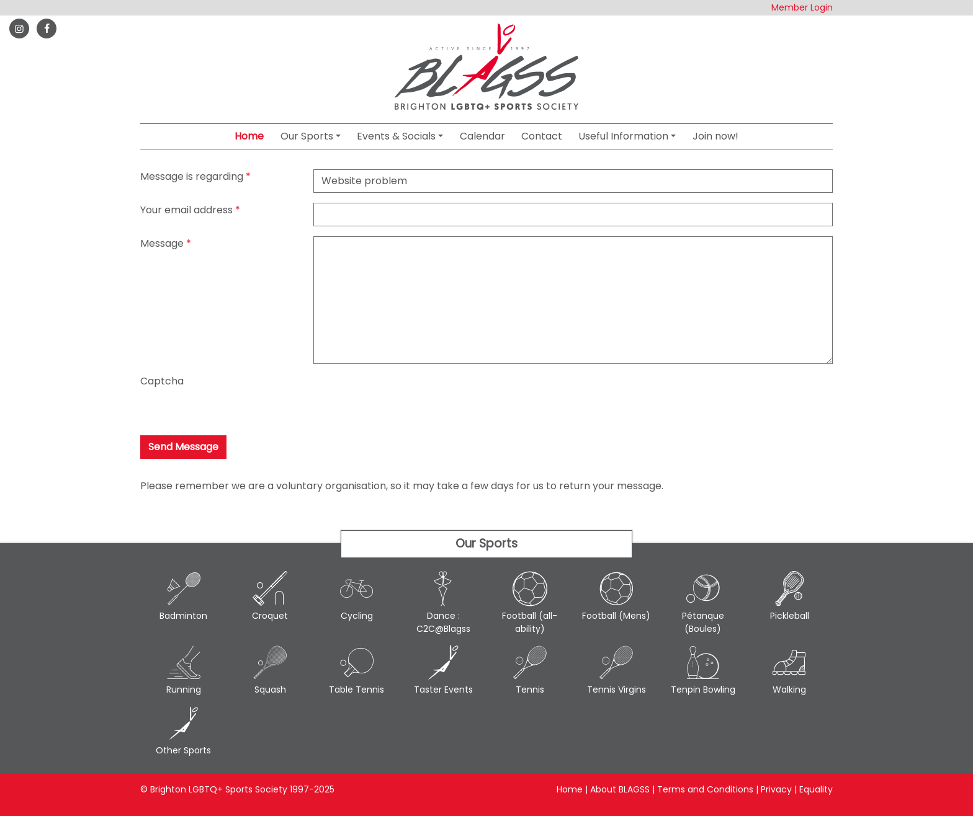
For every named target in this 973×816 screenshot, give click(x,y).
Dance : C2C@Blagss (443, 603)
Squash (270, 670)
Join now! (715, 136)
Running (183, 670)
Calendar (482, 136)
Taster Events (443, 670)
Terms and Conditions (705, 789)
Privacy (776, 789)
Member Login (802, 7)
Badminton (183, 596)
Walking (790, 670)
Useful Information (623, 136)
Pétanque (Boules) (703, 603)
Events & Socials (396, 136)
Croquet (270, 596)
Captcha (162, 381)
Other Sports (183, 731)
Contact (541, 136)
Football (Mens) (616, 596)
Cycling (356, 596)
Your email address (186, 210)
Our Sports (306, 136)
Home (249, 136)
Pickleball (790, 596)
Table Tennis (356, 670)
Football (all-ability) (530, 603)
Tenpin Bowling (703, 670)
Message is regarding (191, 176)
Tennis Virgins (616, 670)
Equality (816, 789)
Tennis (530, 670)
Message (162, 243)
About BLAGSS (620, 789)
